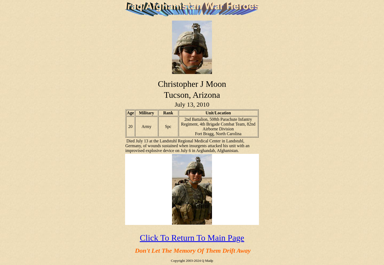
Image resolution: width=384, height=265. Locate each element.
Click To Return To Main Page (192, 238)
